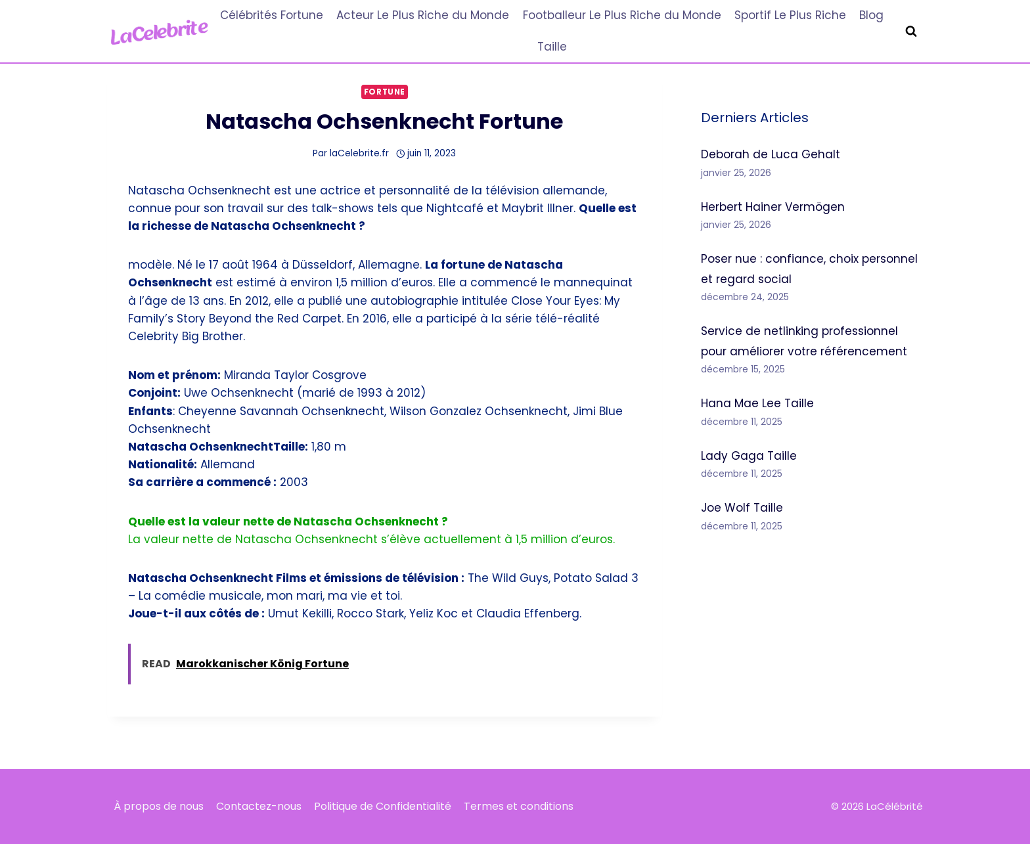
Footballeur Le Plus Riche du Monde (622, 15)
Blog (871, 15)
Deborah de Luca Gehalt (770, 154)
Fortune (384, 92)
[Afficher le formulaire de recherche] (911, 31)
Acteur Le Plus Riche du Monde (422, 15)
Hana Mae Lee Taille (757, 403)
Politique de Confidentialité (382, 806)
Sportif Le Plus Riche (790, 15)
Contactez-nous (259, 806)
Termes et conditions (518, 806)
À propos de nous (159, 806)
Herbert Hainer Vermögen (773, 207)
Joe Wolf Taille (742, 508)
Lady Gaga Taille (749, 456)
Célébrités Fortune (271, 15)
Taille (552, 47)
